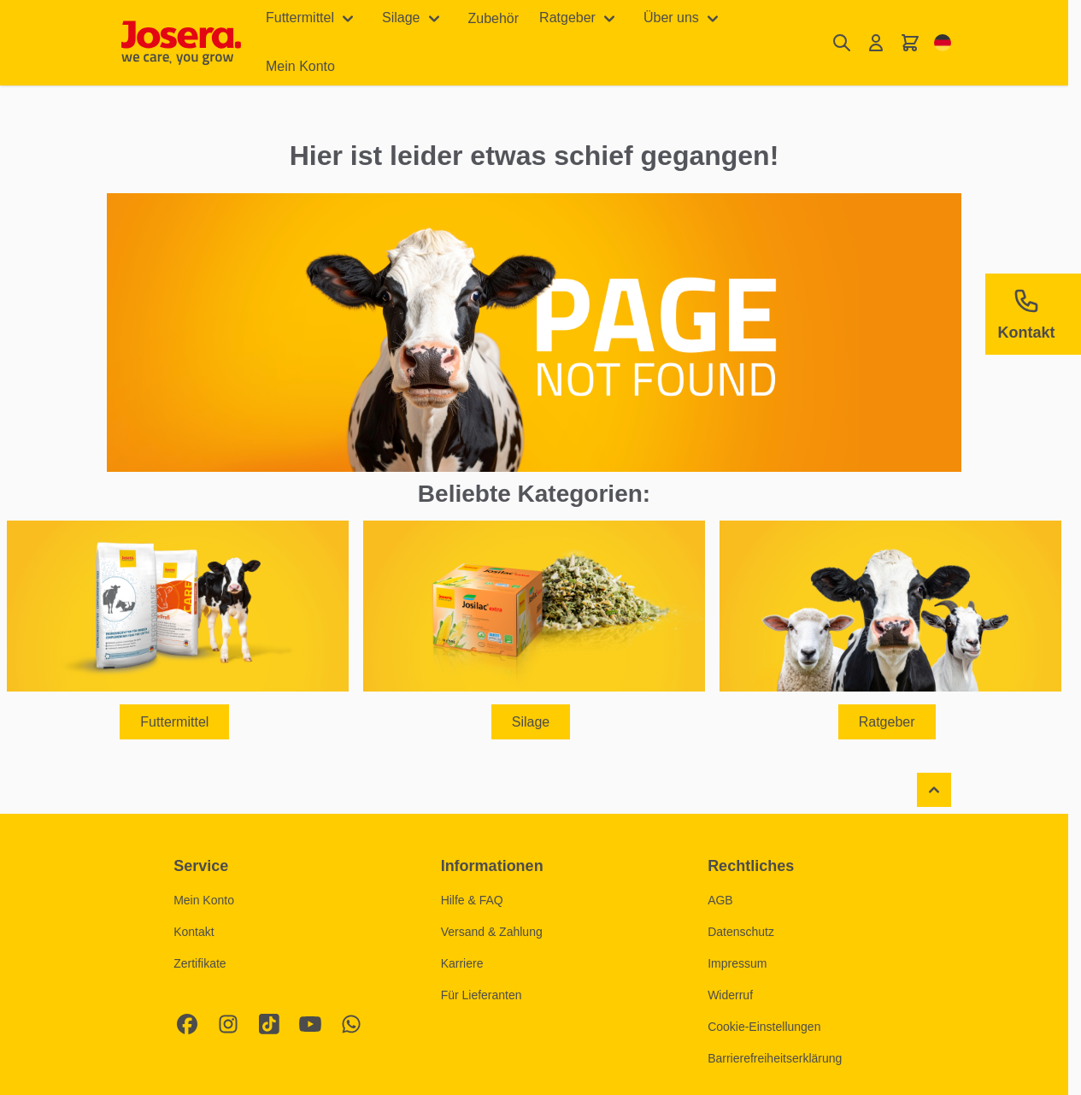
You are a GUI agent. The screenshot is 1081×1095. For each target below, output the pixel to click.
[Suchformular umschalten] (841, 43)
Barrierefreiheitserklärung (775, 1058)
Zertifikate (199, 963)
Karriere (462, 963)
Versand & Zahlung (492, 932)
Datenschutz (741, 932)
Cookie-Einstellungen (764, 1026)
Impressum (737, 963)
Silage (401, 17)
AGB (720, 900)
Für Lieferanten (481, 995)
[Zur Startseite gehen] (181, 42)
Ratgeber (567, 17)
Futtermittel (300, 17)
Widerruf (730, 995)
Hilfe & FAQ (472, 900)
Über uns (671, 17)
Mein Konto (300, 66)
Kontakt (193, 932)
